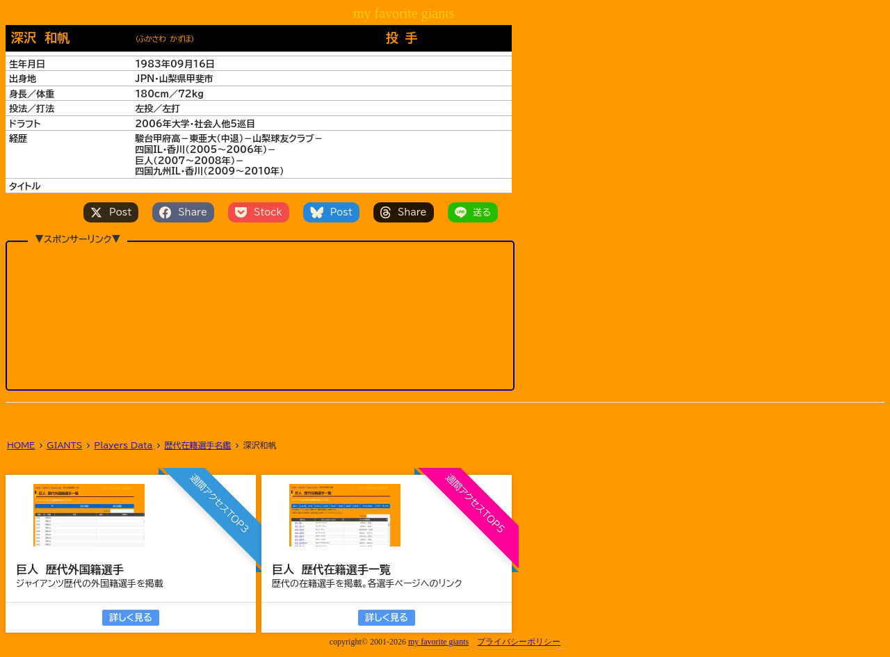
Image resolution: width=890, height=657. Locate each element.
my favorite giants (438, 642)
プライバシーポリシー (518, 642)
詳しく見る (130, 617)
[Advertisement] (260, 315)
